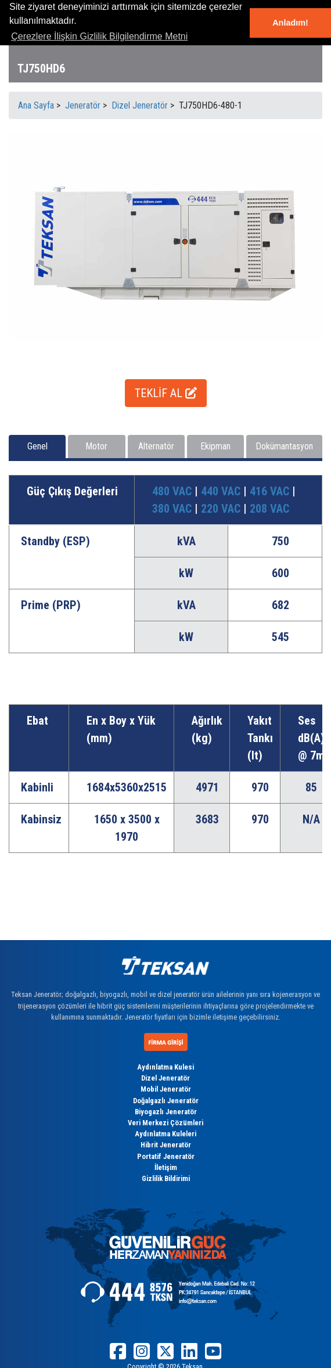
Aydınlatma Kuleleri (165, 1133)
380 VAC (173, 509)
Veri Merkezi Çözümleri (165, 1122)
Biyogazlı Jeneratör (166, 1111)
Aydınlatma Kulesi (165, 1067)
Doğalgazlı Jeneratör (166, 1100)
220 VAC (222, 509)
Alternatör (156, 446)
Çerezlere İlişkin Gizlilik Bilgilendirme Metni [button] (99, 36)
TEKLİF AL (166, 393)
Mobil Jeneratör (166, 1089)
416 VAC (271, 491)
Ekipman (215, 446)
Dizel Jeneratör (165, 1078)
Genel (37, 446)
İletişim (165, 1167)
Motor (96, 446)
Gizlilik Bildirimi (166, 1178)
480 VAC (173, 491)
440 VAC (222, 491)
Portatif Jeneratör (166, 1156)
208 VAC (269, 509)
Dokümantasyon (284, 446)
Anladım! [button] (290, 22)
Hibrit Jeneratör (166, 1144)
